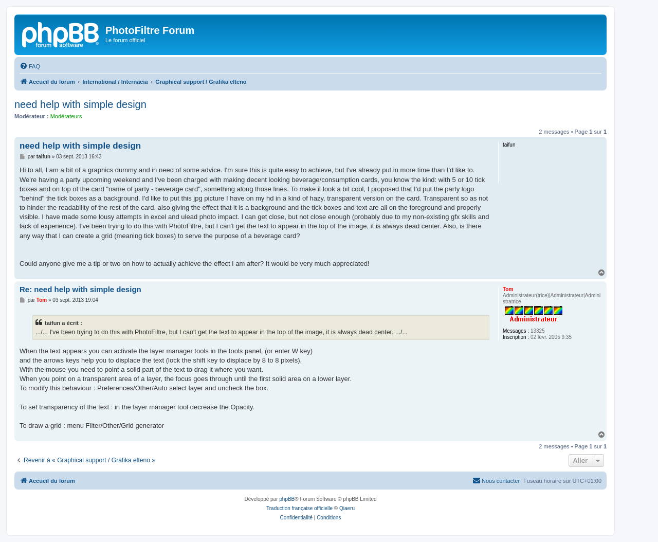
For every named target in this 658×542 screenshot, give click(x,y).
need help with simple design (80, 104)
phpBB (287, 499)
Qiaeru (347, 508)
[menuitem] (30, 66)
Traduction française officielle (299, 508)
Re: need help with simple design (80, 289)
